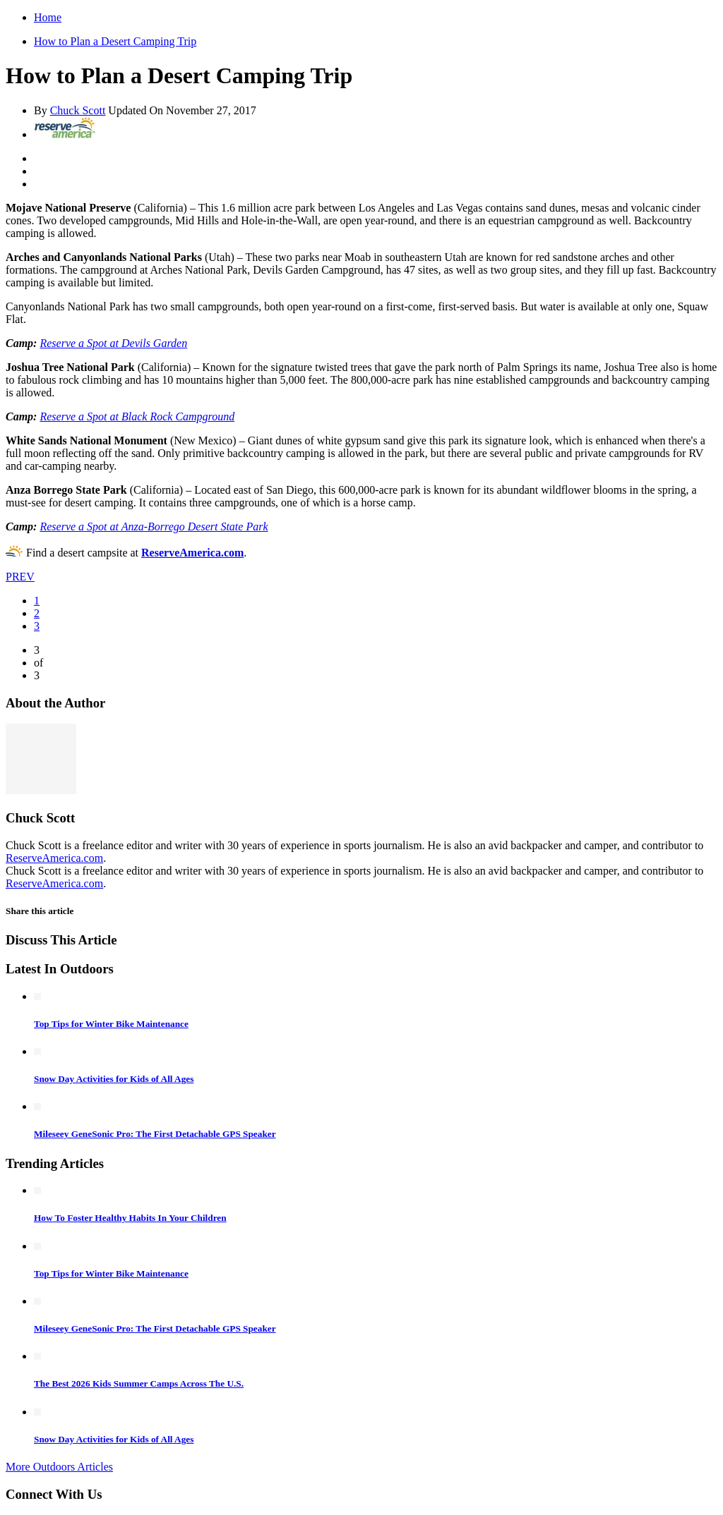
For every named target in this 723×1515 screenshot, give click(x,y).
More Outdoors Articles (59, 1467)
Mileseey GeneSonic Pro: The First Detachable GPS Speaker (155, 1133)
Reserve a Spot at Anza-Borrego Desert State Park (154, 527)
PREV (20, 577)
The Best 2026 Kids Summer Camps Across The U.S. (139, 1383)
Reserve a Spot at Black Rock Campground (137, 416)
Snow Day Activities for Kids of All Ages (113, 1078)
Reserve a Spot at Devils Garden (113, 343)
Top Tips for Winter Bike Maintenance (111, 1023)
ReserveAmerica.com (192, 553)
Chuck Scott (78, 110)
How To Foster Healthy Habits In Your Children (130, 1217)
